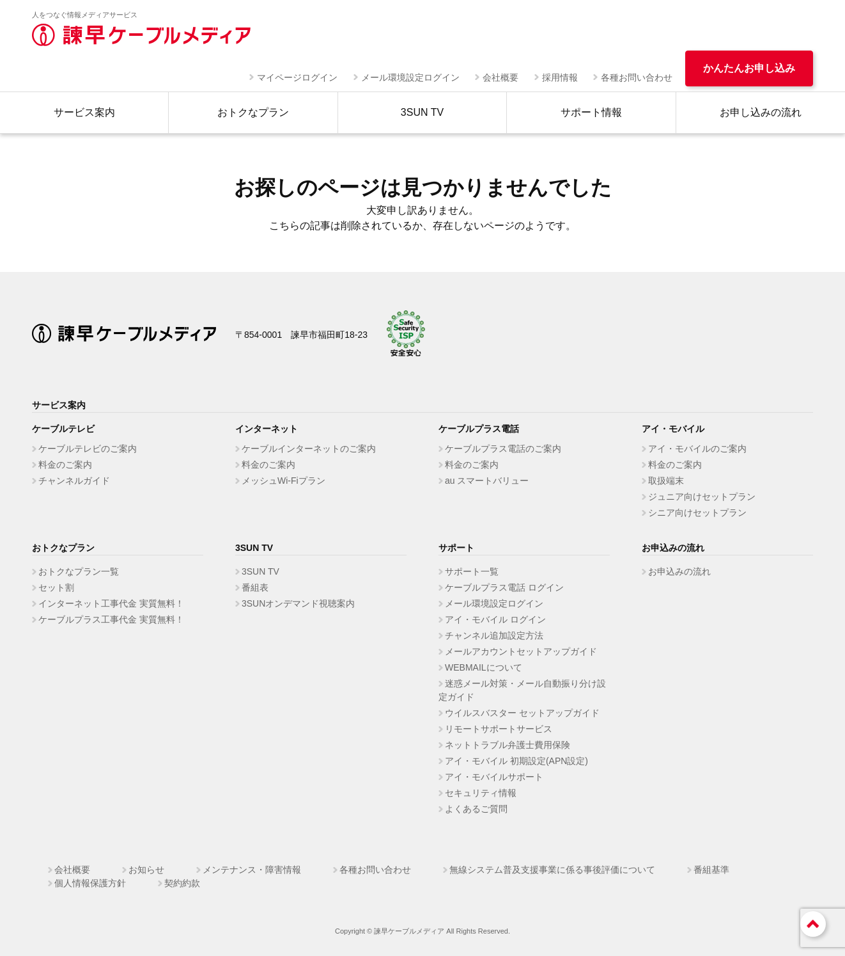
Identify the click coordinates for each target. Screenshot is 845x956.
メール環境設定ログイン (410, 77)
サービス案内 (84, 112)
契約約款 (182, 883)
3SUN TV (422, 112)
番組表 (255, 587)
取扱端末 (666, 480)
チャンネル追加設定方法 (494, 635)
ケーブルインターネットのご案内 (309, 448)
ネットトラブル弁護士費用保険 (507, 745)
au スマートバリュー (487, 480)
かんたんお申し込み (749, 68)
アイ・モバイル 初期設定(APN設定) (516, 761)
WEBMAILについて (483, 667)
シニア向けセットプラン (697, 512)
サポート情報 (591, 112)
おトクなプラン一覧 (78, 571)
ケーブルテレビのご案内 (87, 448)
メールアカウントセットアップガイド (521, 651)
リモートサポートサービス (498, 729)
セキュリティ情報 (480, 793)
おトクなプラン (253, 112)
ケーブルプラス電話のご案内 (503, 448)
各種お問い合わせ (636, 77)
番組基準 (711, 869)
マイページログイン (297, 77)
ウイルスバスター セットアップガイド (522, 713)
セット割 (56, 587)
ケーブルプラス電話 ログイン (504, 587)
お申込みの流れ (679, 571)
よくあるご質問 (476, 809)
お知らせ (146, 869)
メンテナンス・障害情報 (252, 869)
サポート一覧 (472, 571)
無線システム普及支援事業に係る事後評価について (552, 869)
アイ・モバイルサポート (494, 777)
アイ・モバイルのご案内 (697, 448)
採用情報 (560, 77)
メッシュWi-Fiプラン (283, 480)
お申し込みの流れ (761, 112)
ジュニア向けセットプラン (702, 496)
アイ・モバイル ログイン (495, 619)
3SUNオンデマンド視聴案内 (298, 603)
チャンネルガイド (74, 480)
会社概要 (500, 77)
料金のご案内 (65, 464)
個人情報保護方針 (90, 883)
